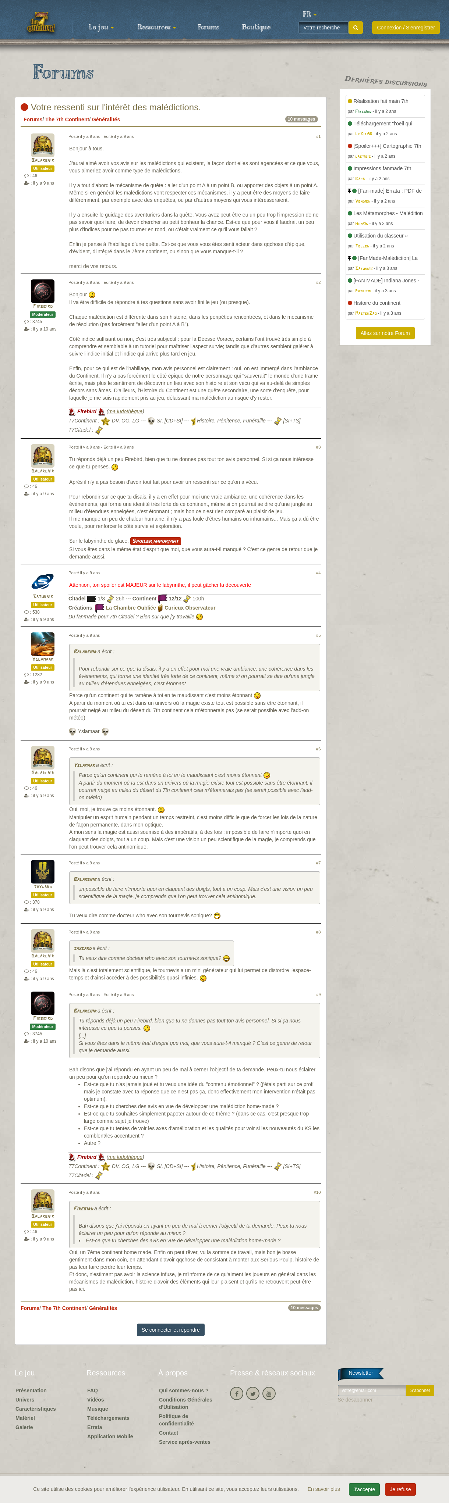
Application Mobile (110, 1436)
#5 (318, 635)
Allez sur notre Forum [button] (385, 333)
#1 (318, 136)
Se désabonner (355, 1400)
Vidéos (95, 1400)
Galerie (24, 1427)
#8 (318, 932)
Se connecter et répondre (171, 1330)
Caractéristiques (35, 1409)
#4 (318, 573)
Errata (94, 1427)
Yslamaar (42, 659)
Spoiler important (155, 541)
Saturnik (43, 597)
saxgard (43, 887)
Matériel (25, 1418)
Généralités (106, 119)
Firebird (43, 306)
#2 (318, 282)
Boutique (256, 28)
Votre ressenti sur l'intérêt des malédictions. (111, 107)
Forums (208, 28)
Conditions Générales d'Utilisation (185, 1403)
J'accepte (364, 1489)
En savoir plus (325, 1489)
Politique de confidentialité (176, 1420)
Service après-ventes (185, 1442)
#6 (318, 749)
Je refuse (400, 1489)
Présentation (31, 1390)
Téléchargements (108, 1418)
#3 (318, 447)
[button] (309, 15)
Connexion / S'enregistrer (406, 28)
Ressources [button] (157, 28)
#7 (318, 863)
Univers (24, 1400)
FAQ (92, 1390)
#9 (318, 994)
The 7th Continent (67, 119)
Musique (97, 1409)
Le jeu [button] (101, 28)
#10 (317, 1192)
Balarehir (42, 160)
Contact (168, 1433)
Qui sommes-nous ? (184, 1390)
